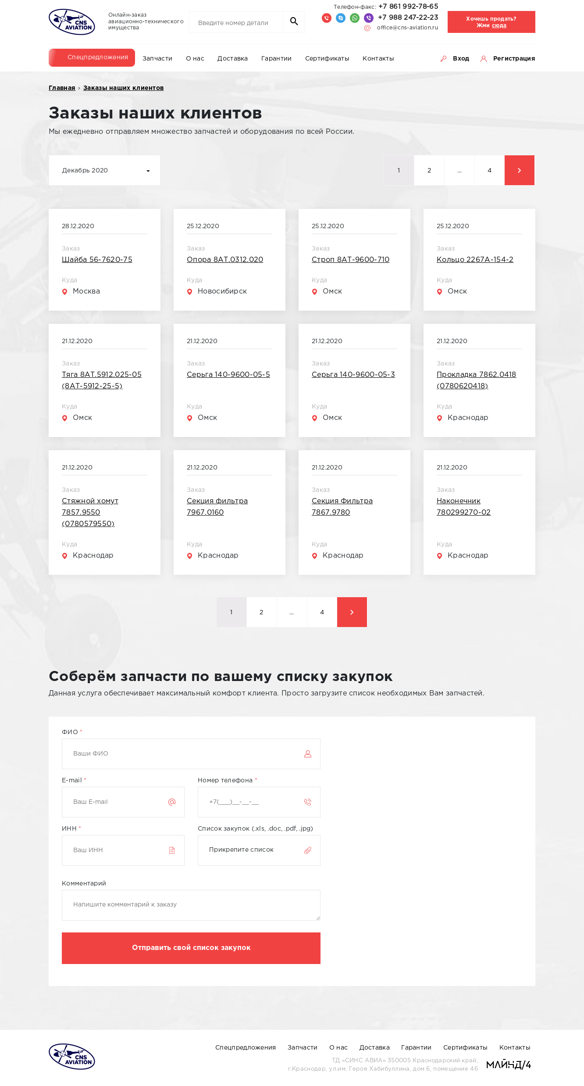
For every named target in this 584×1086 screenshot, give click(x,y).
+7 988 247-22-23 (408, 18)
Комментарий (84, 883)
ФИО (72, 732)
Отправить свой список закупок (191, 948)
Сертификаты (327, 58)
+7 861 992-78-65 (386, 7)
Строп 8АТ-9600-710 (350, 260)
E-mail (74, 780)
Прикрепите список (241, 850)
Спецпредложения (98, 57)
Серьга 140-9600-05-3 (353, 375)
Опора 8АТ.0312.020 (225, 260)
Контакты (378, 58)
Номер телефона (227, 780)
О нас (195, 58)
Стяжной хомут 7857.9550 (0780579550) (90, 512)
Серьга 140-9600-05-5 (228, 375)
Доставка (232, 58)
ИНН (72, 829)
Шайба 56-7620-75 (97, 260)
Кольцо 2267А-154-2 (475, 260)
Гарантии (276, 58)
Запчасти (157, 58)
